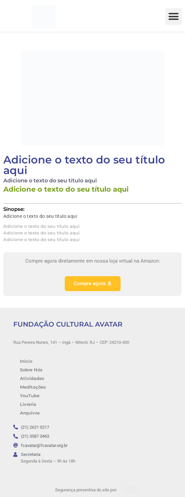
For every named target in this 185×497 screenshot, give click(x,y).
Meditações (33, 387)
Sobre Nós (31, 369)
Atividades (32, 378)
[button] (173, 16)
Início (26, 361)
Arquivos (30, 412)
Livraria (28, 404)
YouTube (30, 395)
